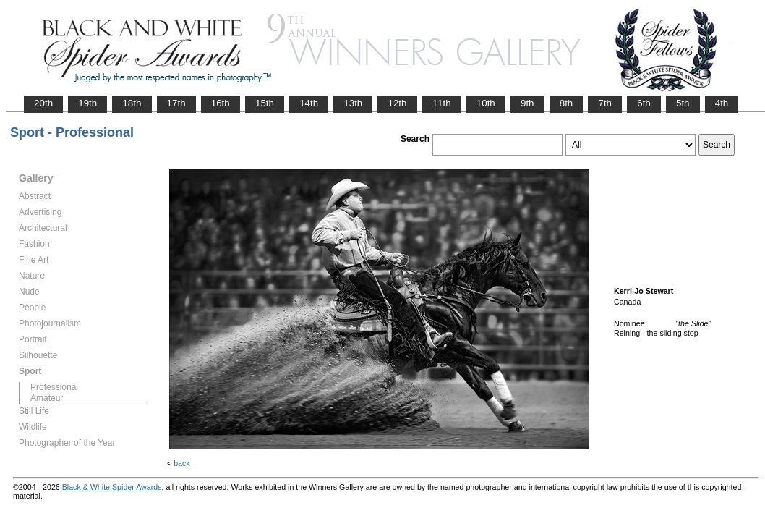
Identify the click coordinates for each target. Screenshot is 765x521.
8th (566, 103)
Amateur (46, 398)
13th (353, 103)
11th (441, 103)
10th (486, 103)
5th (683, 103)
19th (87, 103)
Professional (54, 387)
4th (722, 103)
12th (397, 103)
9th (527, 103)
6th (644, 103)
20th (43, 103)
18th (131, 103)
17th (176, 103)
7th (605, 103)
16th (220, 103)
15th (264, 103)
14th (308, 103)
